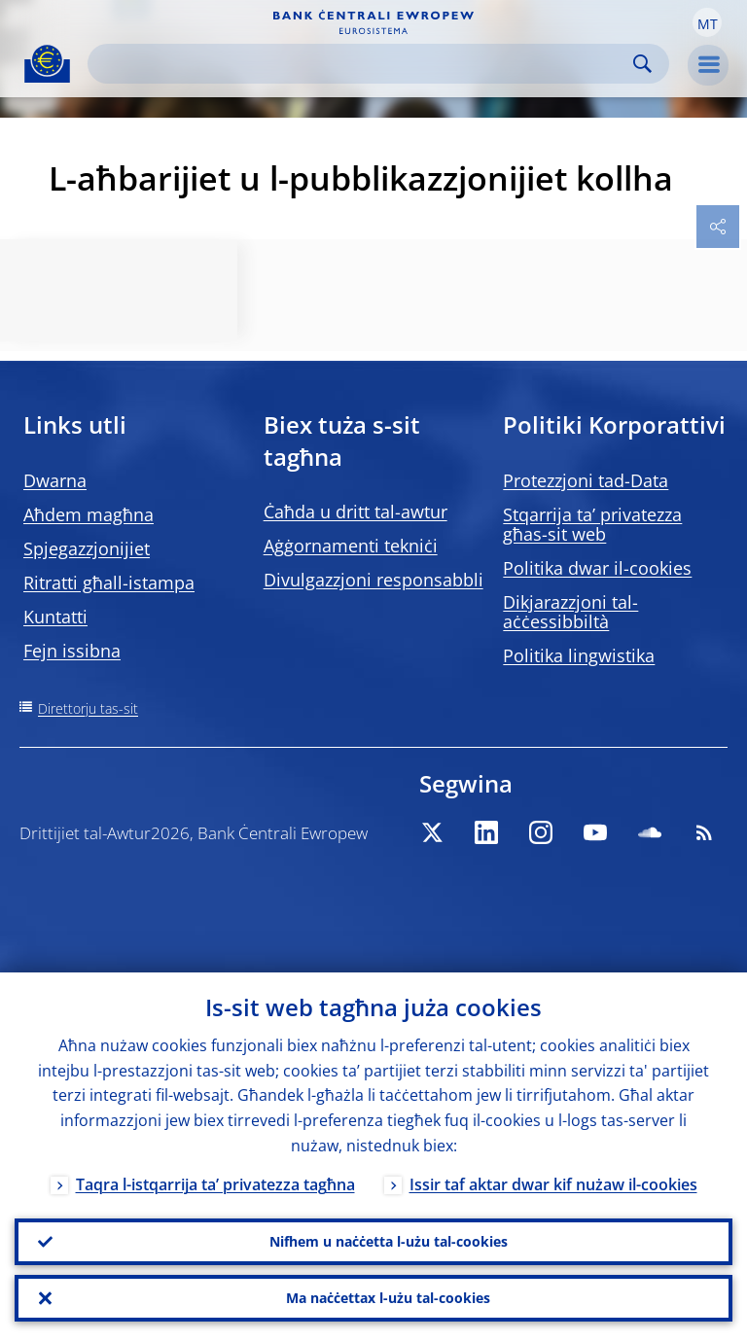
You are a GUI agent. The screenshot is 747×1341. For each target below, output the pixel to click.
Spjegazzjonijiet (86, 548)
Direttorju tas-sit (88, 708)
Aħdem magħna (88, 514)
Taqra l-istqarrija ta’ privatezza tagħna (215, 1184)
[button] (707, 22)
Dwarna (55, 480)
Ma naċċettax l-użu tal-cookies (388, 1297)
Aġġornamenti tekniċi (351, 545)
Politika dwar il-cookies (597, 568)
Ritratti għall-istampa (109, 582)
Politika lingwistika (579, 655)
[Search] (362, 64)
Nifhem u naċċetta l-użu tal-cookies (388, 1241)
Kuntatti (55, 616)
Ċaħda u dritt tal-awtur (355, 511)
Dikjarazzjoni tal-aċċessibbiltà (570, 611)
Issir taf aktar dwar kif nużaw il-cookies (553, 1184)
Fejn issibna (72, 650)
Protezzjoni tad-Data (585, 480)
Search (642, 64)
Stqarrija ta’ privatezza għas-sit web (592, 524)
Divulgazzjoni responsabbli (373, 579)
